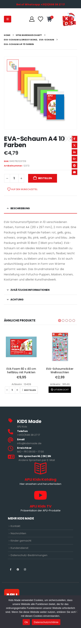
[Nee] (76, 612)
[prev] (64, 138)
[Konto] (32, 19)
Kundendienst (19, 548)
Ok (26, 622)
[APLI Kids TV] (40, 501)
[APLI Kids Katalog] (40, 474)
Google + (74, 159)
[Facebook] (10, 569)
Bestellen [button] (30, 390)
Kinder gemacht (21, 541)
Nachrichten (18, 533)
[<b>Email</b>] (40, 441)
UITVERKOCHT (60, 389)
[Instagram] (25, 569)
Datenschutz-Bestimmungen (29, 555)
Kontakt (15, 526)
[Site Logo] (69, 19)
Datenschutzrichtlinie (46, 622)
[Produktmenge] (14, 178)
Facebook (74, 139)
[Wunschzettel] (40, 19)
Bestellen (45, 178)
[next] (70, 138)
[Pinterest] (17, 569)
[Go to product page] (21, 347)
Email (74, 172)
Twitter (74, 145)
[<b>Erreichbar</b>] (40, 450)
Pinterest (74, 165)
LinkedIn (74, 152)
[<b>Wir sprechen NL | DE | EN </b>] (40, 458)
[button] (7, 19)
